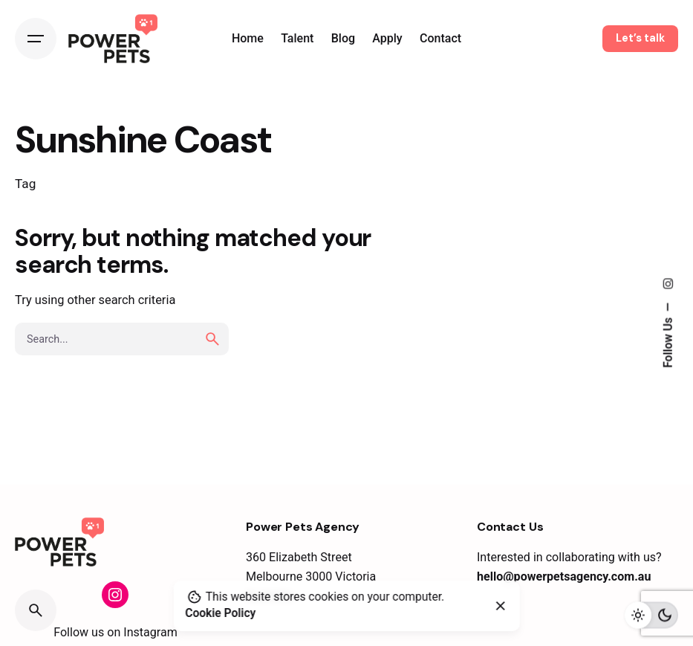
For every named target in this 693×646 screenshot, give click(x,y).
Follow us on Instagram (115, 632)
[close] (500, 606)
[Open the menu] (35, 38)
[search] (212, 339)
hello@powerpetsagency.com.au (564, 576)
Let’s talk (640, 37)
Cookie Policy (220, 613)
